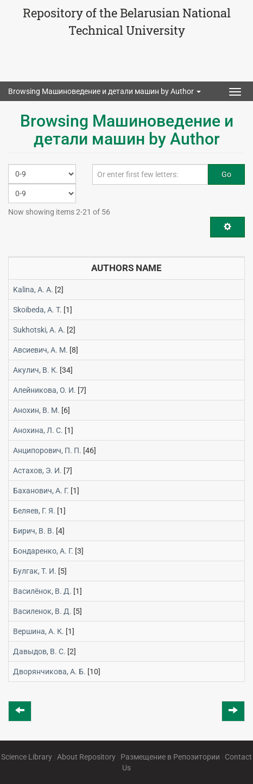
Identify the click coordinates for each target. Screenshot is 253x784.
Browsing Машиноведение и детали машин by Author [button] (104, 91)
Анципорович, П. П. (47, 450)
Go (226, 174)
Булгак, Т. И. (34, 571)
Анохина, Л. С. (38, 430)
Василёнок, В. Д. (42, 591)
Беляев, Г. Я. (34, 510)
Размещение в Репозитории (170, 756)
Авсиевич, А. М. (40, 350)
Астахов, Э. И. (37, 470)
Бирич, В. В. (33, 530)
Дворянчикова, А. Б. (49, 671)
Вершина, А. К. (38, 631)
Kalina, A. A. (33, 289)
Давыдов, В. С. (39, 651)
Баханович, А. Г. (41, 490)
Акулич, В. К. (35, 370)
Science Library (26, 756)
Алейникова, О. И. (44, 390)
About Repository (86, 756)
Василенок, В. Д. (42, 611)
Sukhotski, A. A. (39, 329)
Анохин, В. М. (36, 410)
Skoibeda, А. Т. (37, 309)
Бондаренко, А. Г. (43, 551)
